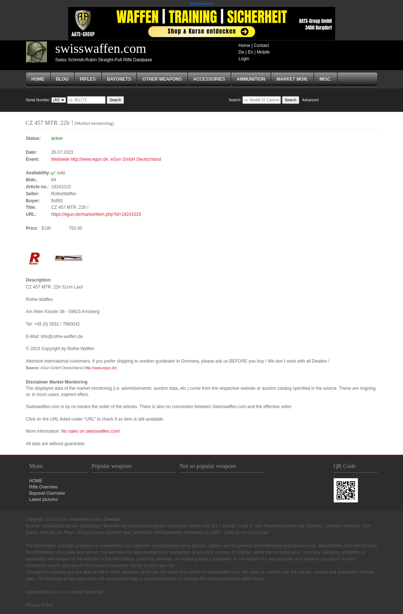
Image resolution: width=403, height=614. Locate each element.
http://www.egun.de (100, 368)
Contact (261, 45)
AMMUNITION (251, 79)
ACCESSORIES (209, 79)
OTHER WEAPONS (162, 79)
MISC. (325, 79)
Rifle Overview (43, 487)
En (250, 52)
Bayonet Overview (47, 493)
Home (244, 45)
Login (244, 58)
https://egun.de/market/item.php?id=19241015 (96, 214)
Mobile (263, 52)
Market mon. (292, 79)
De (241, 52)
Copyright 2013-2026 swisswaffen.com (63, 519)
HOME (36, 480)
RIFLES (88, 79)
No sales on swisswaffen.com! (90, 431)
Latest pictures (43, 499)
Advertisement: (201, 4)
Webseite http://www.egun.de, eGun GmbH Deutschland (106, 159)
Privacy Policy (39, 605)
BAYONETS (119, 79)
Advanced (310, 100)
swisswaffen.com (100, 48)
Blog (62, 79)
